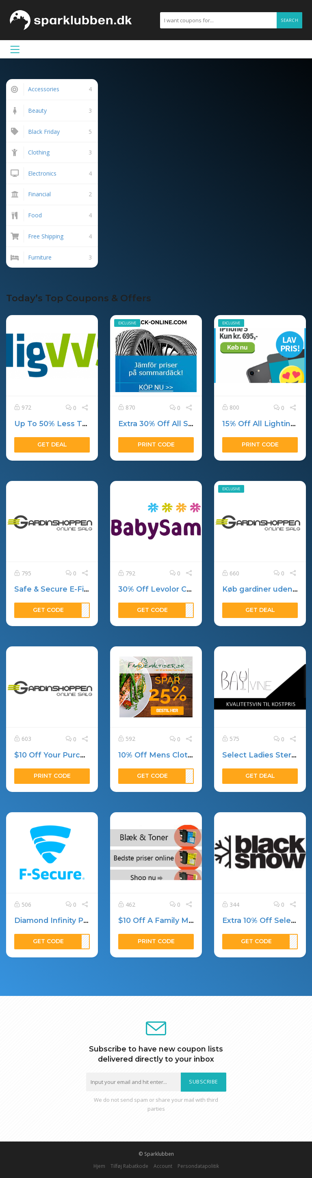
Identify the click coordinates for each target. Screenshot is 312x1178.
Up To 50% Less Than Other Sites (77, 423)
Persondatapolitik (198, 1166)
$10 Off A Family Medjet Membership (188, 920)
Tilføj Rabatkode (129, 1166)
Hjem (99, 1166)
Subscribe (203, 1081)
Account (163, 1166)
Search (289, 20)
